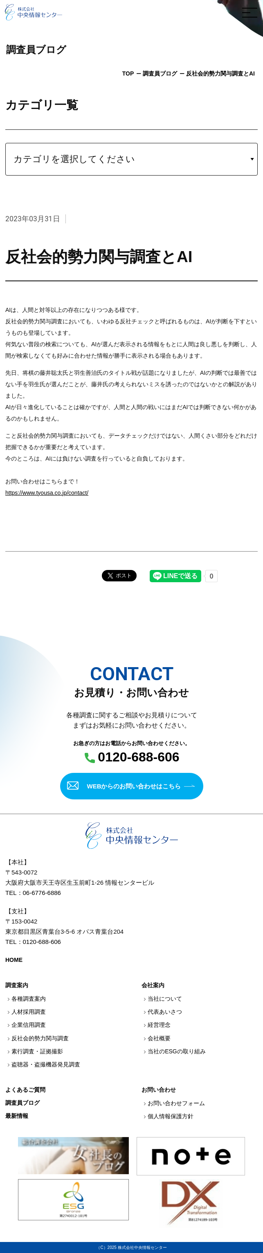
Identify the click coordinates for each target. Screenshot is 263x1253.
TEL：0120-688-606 (33, 941)
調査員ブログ (160, 73)
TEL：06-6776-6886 (33, 892)
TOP (128, 73)
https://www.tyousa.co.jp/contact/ (46, 493)
